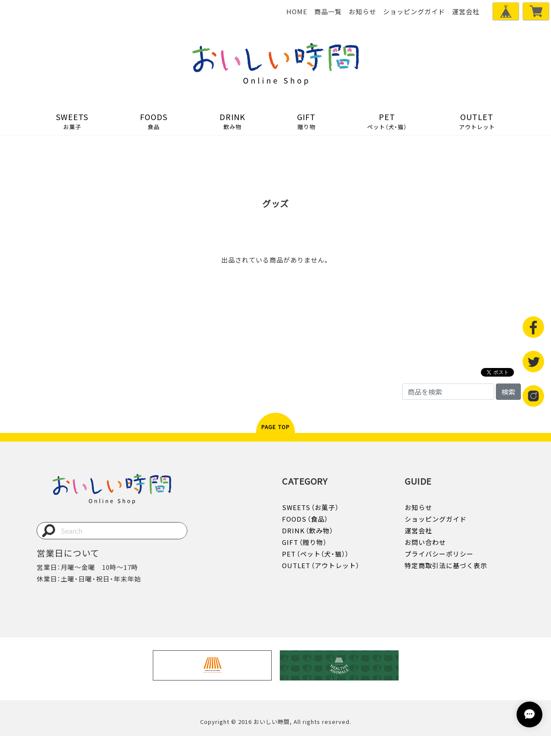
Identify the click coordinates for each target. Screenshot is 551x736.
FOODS (154, 121)
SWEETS (72, 121)
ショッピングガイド (414, 11)
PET (387, 121)
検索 (508, 392)
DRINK (232, 121)
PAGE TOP (275, 427)
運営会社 (466, 11)
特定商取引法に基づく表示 (446, 565)
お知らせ (362, 11)
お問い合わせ (425, 542)
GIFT (306, 121)
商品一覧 (328, 11)
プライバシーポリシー (439, 554)
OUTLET (476, 121)
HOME (296, 11)
